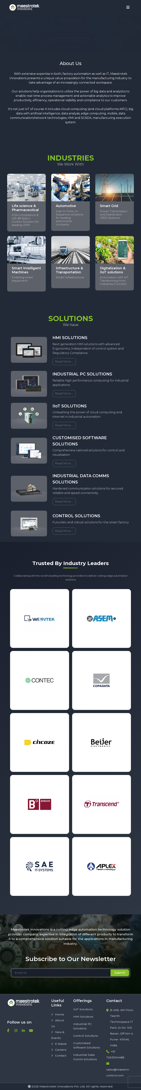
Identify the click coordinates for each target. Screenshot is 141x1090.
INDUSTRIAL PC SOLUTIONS (82, 374)
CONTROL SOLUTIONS (76, 515)
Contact (58, 1055)
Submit (119, 972)
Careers (58, 1049)
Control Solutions (85, 1035)
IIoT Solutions (83, 1009)
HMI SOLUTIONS (70, 337)
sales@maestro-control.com (118, 1069)
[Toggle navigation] (128, 7)
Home (57, 1014)
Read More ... (64, 361)
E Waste (59, 1044)
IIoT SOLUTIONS (70, 406)
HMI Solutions (83, 1016)
